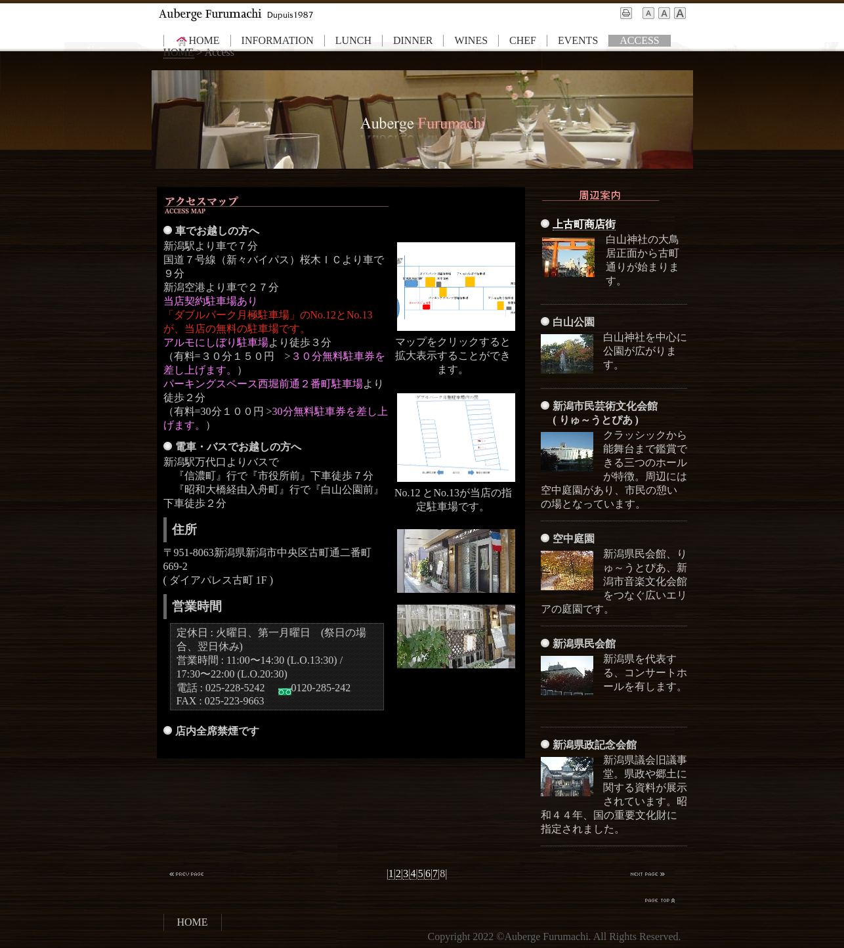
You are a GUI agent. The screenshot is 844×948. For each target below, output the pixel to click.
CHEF (522, 40)
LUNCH (353, 40)
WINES (471, 40)
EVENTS (578, 40)
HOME (197, 41)
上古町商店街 (584, 224)
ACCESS (639, 40)
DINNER (413, 40)
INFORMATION (278, 40)
